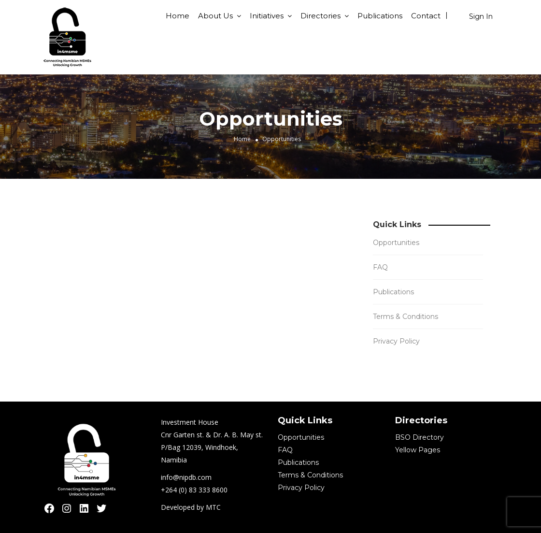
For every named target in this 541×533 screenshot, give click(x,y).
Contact (426, 15)
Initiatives (267, 15)
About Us (215, 15)
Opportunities (396, 242)
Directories (320, 15)
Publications (379, 15)
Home (177, 15)
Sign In (481, 16)
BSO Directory (419, 437)
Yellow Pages (417, 450)
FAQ (380, 267)
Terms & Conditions (405, 316)
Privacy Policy (396, 341)
